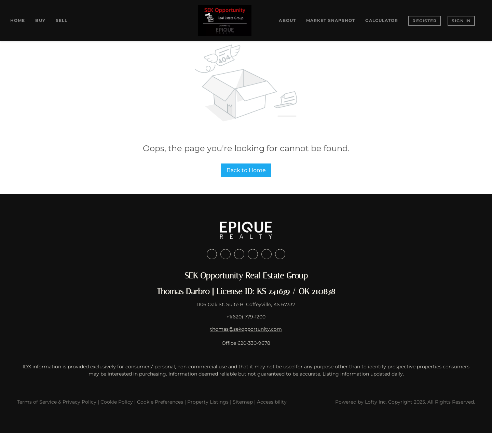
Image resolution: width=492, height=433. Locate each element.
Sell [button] (61, 20)
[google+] (280, 254)
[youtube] (266, 254)
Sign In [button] (461, 20)
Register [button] (424, 20)
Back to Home (246, 170)
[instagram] (253, 254)
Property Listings (208, 402)
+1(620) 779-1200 (246, 317)
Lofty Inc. (376, 402)
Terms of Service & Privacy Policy (56, 402)
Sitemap (243, 402)
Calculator (381, 20)
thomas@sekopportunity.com (246, 329)
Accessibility (272, 402)
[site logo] (246, 230)
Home (17, 20)
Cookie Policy (116, 402)
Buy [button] (40, 20)
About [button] (287, 20)
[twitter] (239, 254)
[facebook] (212, 254)
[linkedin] (225, 254)
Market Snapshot (330, 20)
